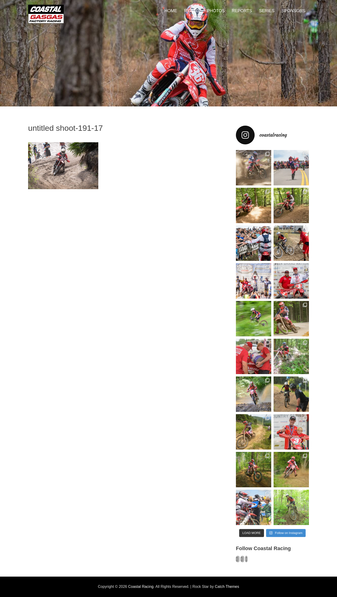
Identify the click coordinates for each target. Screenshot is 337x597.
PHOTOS (216, 10)
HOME (171, 10)
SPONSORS (293, 10)
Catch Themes (227, 587)
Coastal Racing (141, 587)
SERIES (267, 10)
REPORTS (242, 10)
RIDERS (192, 10)
